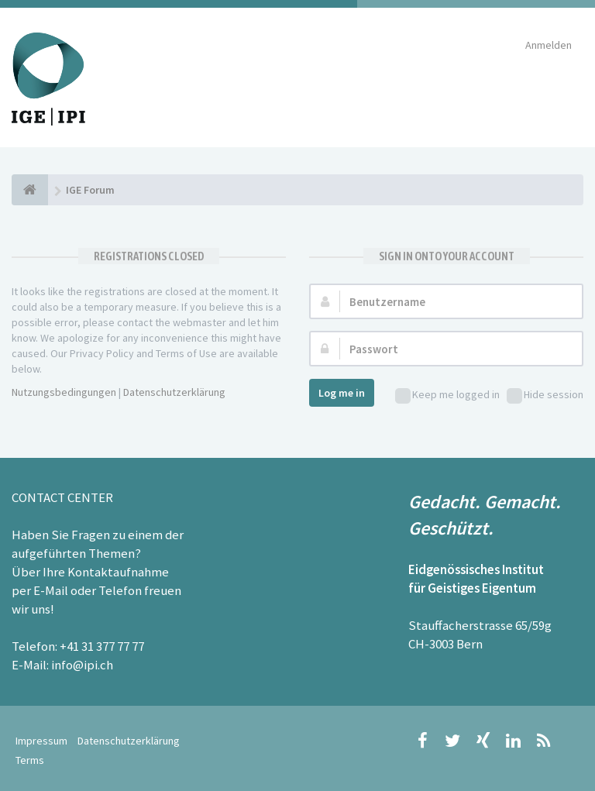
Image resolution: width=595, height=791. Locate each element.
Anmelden (548, 45)
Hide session (545, 395)
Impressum (41, 741)
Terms (29, 760)
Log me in (341, 393)
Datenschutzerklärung (174, 392)
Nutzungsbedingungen (64, 392)
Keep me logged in (447, 395)
